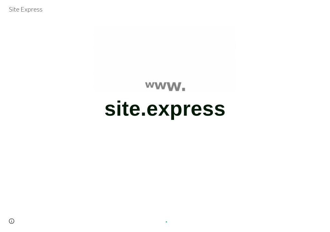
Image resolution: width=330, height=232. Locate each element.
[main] (165, 111)
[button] (11, 221)
